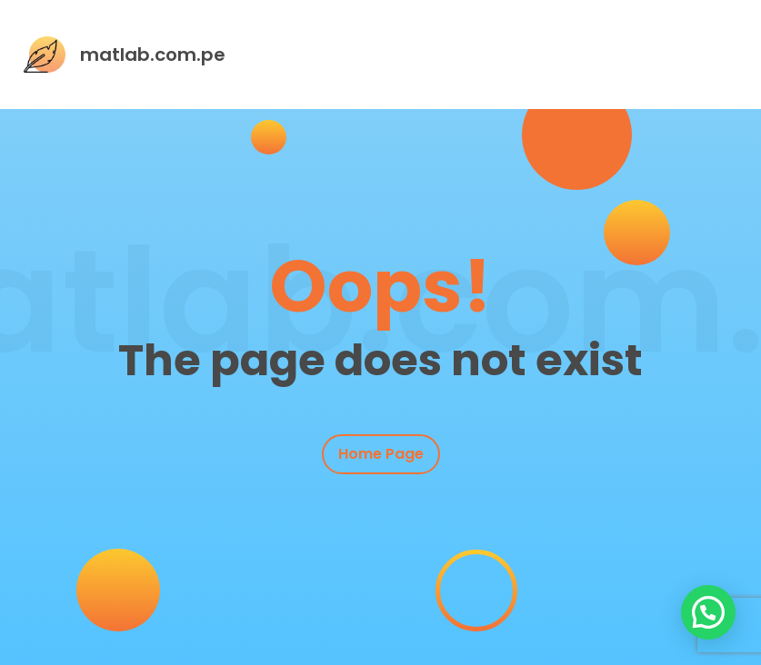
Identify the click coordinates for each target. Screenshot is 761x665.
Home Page (381, 453)
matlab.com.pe (152, 54)
